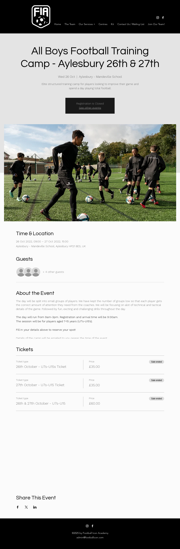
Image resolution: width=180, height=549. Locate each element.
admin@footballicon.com (90, 537)
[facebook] (163, 17)
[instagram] (157, 17)
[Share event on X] (26, 507)
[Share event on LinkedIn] (35, 507)
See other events (90, 107)
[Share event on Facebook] (17, 507)
